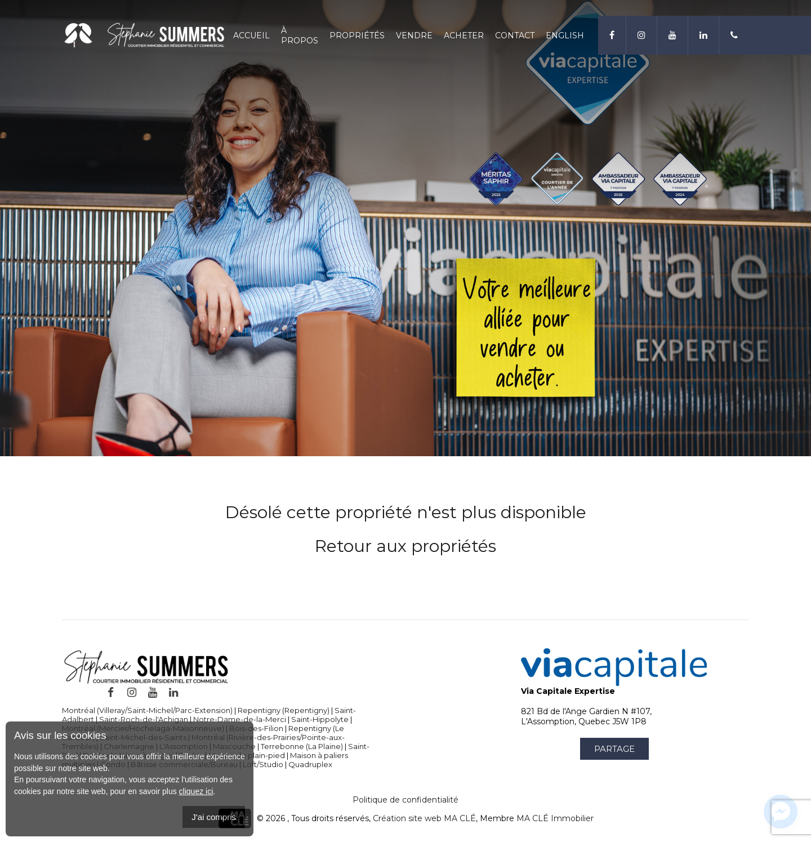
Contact (514, 35)
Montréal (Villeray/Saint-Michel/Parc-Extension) (147, 710)
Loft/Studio (263, 764)
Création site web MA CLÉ (424, 818)
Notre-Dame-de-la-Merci (239, 719)
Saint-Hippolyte (320, 719)
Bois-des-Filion (256, 728)
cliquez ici (196, 791)
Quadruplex (310, 764)
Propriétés (357, 35)
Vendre (414, 35)
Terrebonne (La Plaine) (302, 746)
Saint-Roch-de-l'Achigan (143, 719)
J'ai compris (213, 817)
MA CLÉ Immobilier (555, 818)
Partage (614, 748)
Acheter (464, 35)
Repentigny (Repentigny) (283, 710)
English (565, 35)
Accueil (251, 35)
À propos (299, 35)
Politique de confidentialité (405, 800)
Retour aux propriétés (405, 546)
